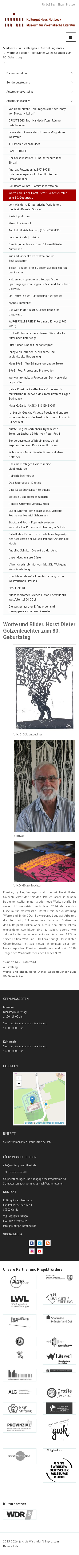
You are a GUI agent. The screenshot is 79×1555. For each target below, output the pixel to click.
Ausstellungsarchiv (52, 48)
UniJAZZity (48, 4)
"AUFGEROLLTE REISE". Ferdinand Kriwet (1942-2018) (38, 323)
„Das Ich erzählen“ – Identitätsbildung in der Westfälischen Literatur (36, 578)
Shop (61, 4)
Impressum (52, 1541)
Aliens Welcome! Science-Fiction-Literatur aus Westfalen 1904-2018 (37, 597)
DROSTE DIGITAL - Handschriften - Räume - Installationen (35, 123)
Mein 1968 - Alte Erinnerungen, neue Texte (36, 363)
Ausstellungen (28, 48)
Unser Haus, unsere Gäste (25, 557)
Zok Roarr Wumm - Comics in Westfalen (33, 186)
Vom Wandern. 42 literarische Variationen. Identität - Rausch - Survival (35, 207)
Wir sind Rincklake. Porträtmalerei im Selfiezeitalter (31, 258)
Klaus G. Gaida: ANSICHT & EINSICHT (32, 405)
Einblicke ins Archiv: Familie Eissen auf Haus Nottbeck (36, 454)
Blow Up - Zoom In (20, 223)
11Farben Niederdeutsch (24, 144)
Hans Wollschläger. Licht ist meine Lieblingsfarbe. (30, 466)
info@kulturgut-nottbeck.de (19, 1165)
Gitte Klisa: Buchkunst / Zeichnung (29, 490)
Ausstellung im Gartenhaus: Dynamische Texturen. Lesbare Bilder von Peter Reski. (34, 431)
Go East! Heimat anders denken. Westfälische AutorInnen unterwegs (37, 335)
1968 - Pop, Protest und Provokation (31, 370)
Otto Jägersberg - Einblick (25, 483)
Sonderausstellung (18, 82)
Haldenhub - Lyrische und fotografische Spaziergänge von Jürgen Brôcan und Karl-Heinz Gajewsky (39, 284)
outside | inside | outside (24, 237)
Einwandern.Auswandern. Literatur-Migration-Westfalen (37, 134)
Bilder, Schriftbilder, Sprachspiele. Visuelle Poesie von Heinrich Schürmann (35, 513)
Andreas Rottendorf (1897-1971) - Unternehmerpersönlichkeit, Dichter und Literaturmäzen (33, 174)
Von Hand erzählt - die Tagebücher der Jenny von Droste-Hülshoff (37, 111)
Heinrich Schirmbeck (21, 476)
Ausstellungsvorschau (20, 91)
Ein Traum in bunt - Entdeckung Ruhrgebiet (35, 296)
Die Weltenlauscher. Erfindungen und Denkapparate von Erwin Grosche (32, 609)
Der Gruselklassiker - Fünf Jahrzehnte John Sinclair (35, 160)
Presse (70, 4)
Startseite (9, 48)
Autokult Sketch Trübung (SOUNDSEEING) (34, 230)
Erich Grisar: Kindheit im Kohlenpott (30, 345)
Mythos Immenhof (20, 303)
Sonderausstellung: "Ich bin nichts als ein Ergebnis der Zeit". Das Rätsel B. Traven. (34, 443)
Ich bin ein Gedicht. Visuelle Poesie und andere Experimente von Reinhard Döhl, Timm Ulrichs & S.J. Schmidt (39, 417)
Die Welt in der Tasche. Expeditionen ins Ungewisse (34, 312)
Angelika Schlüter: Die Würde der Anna (33, 550)
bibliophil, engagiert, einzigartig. (29, 497)
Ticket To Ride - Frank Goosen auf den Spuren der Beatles (38, 270)
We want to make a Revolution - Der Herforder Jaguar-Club (38, 380)
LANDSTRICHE (18, 151)
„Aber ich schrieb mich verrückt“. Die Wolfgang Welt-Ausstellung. (38, 567)
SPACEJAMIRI (17, 588)
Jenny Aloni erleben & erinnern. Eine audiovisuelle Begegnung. (32, 354)
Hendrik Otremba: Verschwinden (29, 504)
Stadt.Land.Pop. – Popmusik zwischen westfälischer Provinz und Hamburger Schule (37, 524)
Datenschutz (10, 1546)
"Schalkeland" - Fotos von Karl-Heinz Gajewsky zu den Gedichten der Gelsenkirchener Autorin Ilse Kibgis (39, 538)
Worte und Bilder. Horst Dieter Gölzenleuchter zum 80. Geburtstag (38, 195)
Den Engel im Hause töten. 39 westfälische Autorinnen (36, 246)
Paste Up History (19, 216)
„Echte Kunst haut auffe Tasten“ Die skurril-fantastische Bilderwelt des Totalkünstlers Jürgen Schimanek (39, 393)
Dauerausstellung (17, 73)
